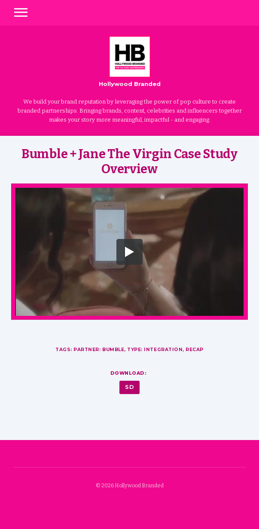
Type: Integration (155, 349)
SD (129, 387)
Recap (195, 349)
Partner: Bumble (98, 349)
